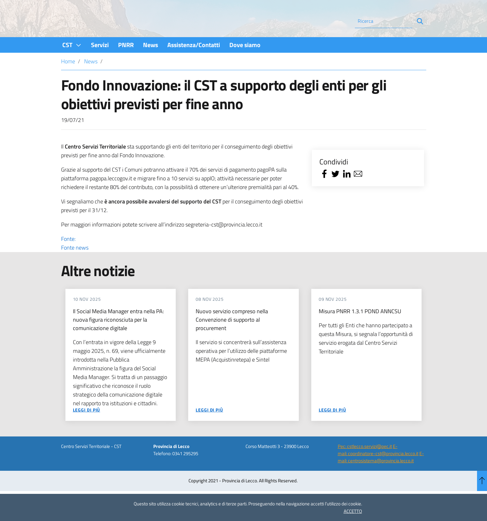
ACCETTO (353, 511)
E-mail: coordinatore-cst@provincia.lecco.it (378, 467)
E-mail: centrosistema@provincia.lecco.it (381, 474)
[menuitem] (72, 61)
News (91, 78)
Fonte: (182, 260)
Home (68, 78)
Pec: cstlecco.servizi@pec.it (365, 463)
